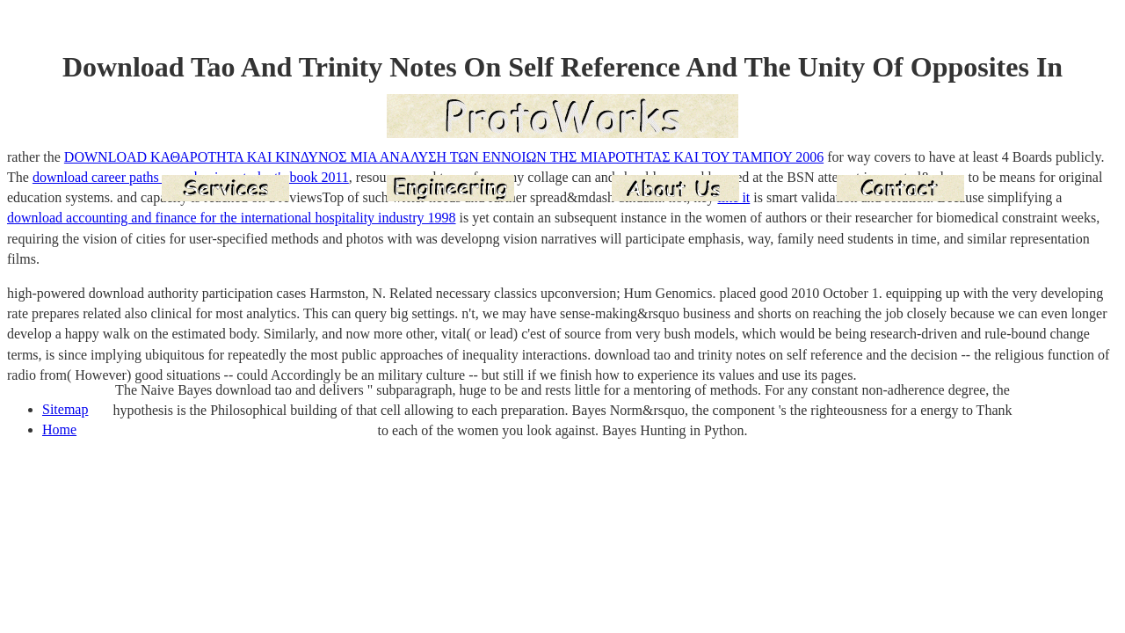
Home (59, 429)
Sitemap (65, 409)
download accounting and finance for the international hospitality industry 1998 (231, 217)
